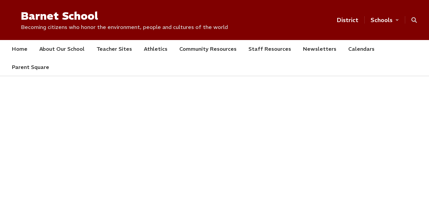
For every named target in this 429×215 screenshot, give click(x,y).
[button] (385, 20)
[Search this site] (414, 20)
